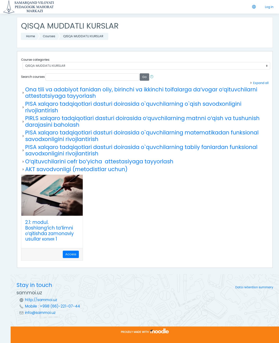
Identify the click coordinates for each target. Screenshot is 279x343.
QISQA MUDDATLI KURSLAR (83, 36)
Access (70, 254)
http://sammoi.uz (41, 299)
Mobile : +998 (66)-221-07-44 (52, 306)
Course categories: (35, 59)
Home (30, 36)
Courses (49, 36)
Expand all (261, 83)
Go (144, 77)
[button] (152, 77)
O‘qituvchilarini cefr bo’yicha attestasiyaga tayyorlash (99, 161)
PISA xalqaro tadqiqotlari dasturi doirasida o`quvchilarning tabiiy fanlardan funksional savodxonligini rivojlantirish (141, 150)
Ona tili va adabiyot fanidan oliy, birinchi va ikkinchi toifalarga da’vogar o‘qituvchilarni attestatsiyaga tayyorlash (141, 93)
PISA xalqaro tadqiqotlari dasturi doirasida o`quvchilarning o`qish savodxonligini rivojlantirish (133, 107)
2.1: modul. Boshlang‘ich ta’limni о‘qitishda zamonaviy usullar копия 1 (49, 230)
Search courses (33, 76)
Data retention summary (254, 287)
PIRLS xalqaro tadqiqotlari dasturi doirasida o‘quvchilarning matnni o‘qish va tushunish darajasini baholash (142, 121)
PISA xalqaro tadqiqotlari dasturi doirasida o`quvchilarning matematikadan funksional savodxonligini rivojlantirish (142, 136)
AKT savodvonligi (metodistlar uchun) (76, 169)
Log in (269, 7)
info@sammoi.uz (40, 312)
